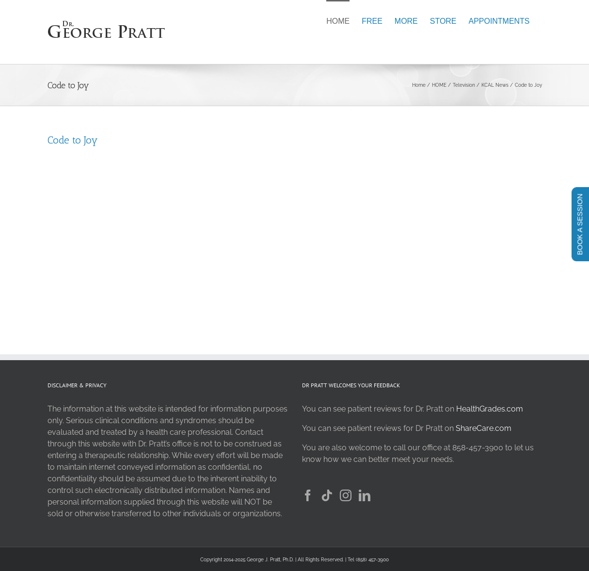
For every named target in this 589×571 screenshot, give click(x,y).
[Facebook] (308, 495)
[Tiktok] (327, 495)
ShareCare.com (483, 428)
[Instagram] (345, 495)
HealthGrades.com (489, 408)
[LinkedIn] (364, 495)
